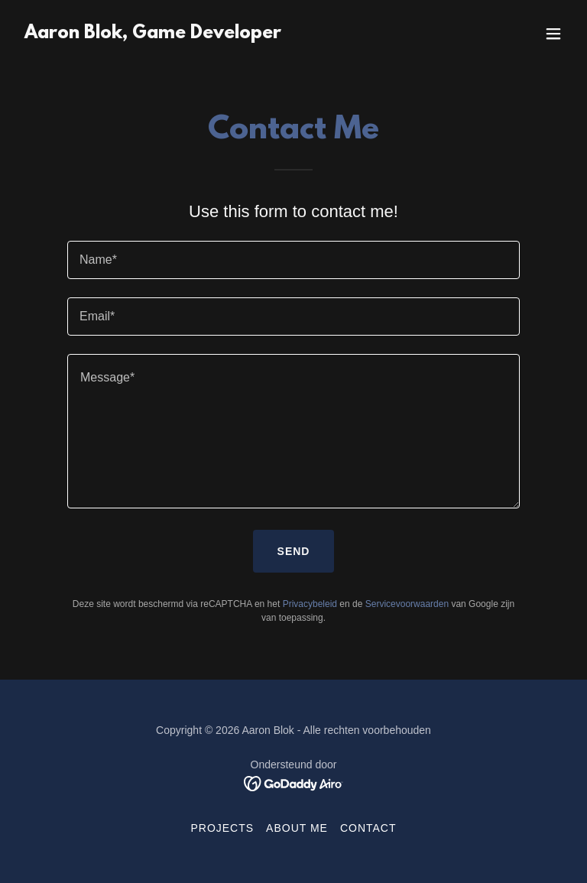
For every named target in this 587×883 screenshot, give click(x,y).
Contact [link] (368, 828)
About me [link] (297, 828)
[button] (553, 33)
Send (293, 551)
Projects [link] (222, 828)
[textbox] (293, 260)
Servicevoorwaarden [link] (407, 604)
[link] (152, 34)
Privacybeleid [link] (310, 604)
